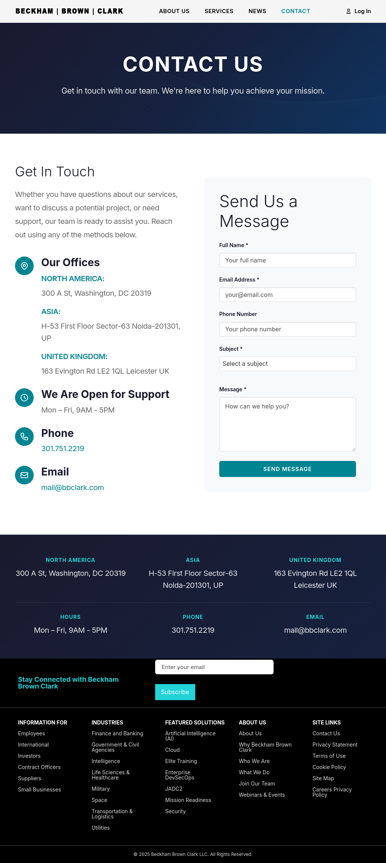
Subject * (231, 349)
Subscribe (175, 692)
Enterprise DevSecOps (179, 775)
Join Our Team (257, 783)
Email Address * (239, 279)
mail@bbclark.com (72, 487)
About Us (250, 733)
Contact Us (326, 733)
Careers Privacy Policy (332, 792)
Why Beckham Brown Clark (265, 747)
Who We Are (254, 761)
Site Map (323, 778)
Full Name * (233, 245)
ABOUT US (174, 11)
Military (100, 788)
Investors (29, 756)
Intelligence (105, 761)
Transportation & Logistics (112, 814)
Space (99, 800)
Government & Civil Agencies (115, 747)
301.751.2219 (62, 448)
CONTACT (295, 11)
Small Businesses (39, 789)
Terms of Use (329, 756)
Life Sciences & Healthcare (110, 775)
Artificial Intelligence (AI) (190, 736)
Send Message (287, 468)
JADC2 (174, 788)
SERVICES (219, 11)
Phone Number (238, 314)
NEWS (257, 11)
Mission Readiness (188, 800)
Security (175, 811)
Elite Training (181, 761)
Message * (233, 389)
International (33, 744)
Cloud (172, 750)
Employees (31, 733)
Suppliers (29, 778)
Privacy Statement (335, 744)
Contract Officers (39, 767)
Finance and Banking (117, 733)
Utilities (100, 827)
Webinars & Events (262, 794)
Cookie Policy (329, 767)
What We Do (254, 772)
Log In (358, 11)
